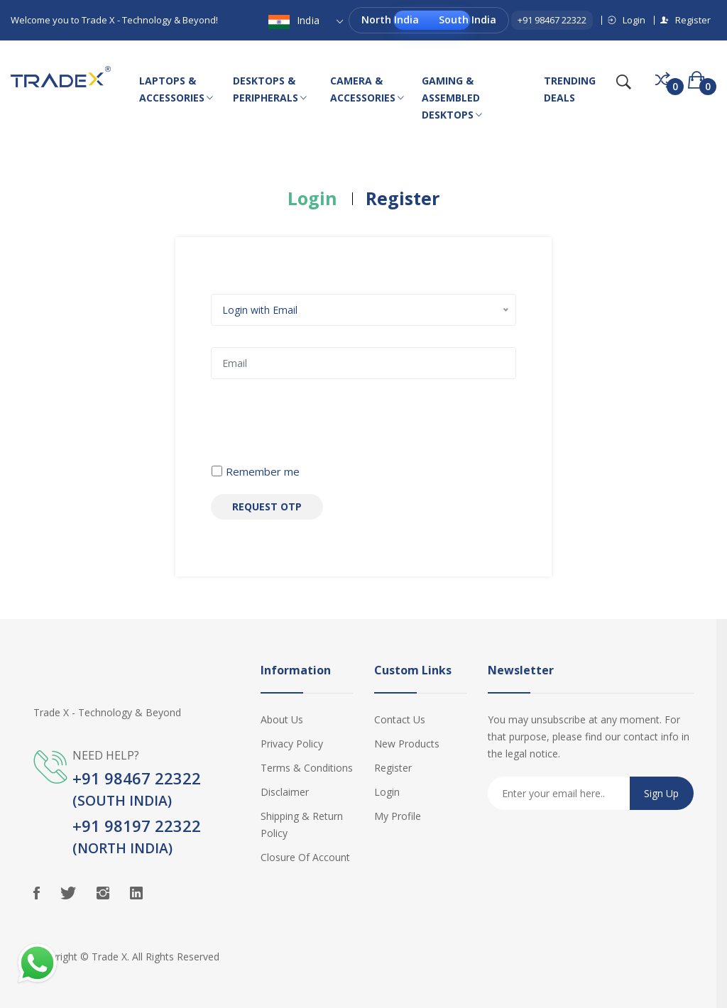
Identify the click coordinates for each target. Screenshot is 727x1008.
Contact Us (399, 719)
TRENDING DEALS (570, 89)
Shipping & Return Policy (302, 824)
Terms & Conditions (307, 767)
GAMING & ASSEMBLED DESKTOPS (452, 99)
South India (467, 19)
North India (390, 19)
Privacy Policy (292, 743)
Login (626, 19)
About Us (282, 719)
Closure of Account (305, 857)
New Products (406, 743)
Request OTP (267, 506)
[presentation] (319, 428)
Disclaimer (285, 792)
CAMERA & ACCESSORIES (367, 90)
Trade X (109, 956)
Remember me (263, 471)
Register (685, 19)
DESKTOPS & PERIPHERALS (270, 90)
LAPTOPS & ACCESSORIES (176, 90)
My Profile (397, 816)
